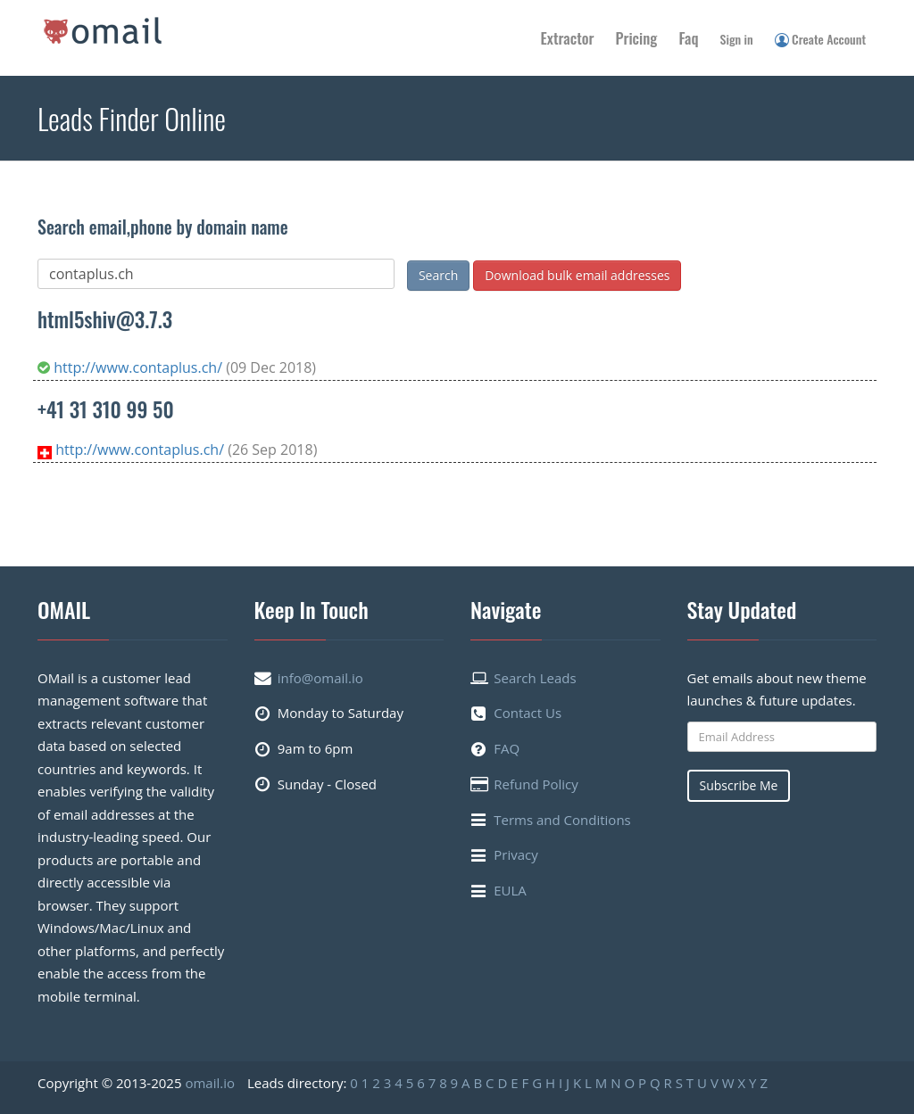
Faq (688, 38)
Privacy (515, 854)
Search (438, 275)
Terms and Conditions (562, 820)
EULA (510, 890)
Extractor (567, 38)
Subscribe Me (739, 785)
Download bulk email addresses (577, 275)
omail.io (210, 1083)
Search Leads (535, 678)
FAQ (506, 748)
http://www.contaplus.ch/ (131, 367)
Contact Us (527, 713)
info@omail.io (320, 678)
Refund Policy (536, 784)
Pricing (637, 38)
